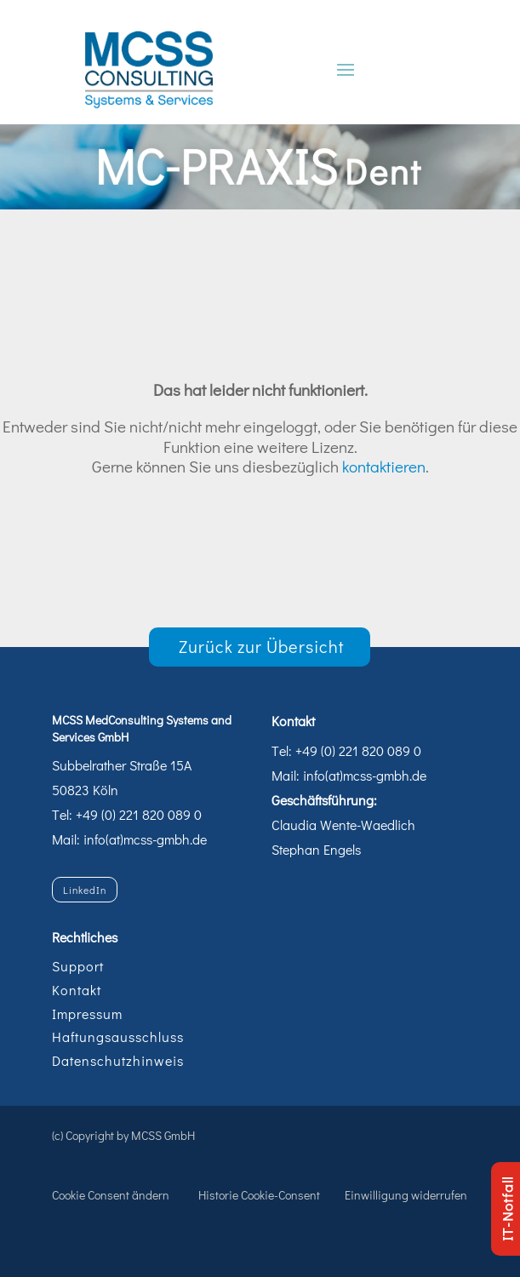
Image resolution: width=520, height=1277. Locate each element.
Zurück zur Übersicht (262, 646)
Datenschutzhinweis (118, 1060)
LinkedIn (84, 889)
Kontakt (76, 990)
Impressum (87, 1013)
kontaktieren (384, 466)
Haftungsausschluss (118, 1036)
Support (78, 966)
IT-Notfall (507, 1209)
